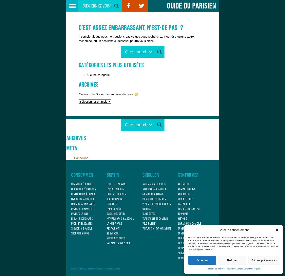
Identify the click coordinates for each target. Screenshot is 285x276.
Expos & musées (115, 189)
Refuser (232, 260)
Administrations (187, 189)
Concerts (112, 203)
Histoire (182, 218)
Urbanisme (184, 258)
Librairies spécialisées (83, 189)
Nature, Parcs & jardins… (120, 218)
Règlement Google (112, 269)
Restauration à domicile (84, 194)
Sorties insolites (116, 238)
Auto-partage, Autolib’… (155, 189)
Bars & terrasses (116, 194)
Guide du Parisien (191, 6)
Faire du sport (115, 208)
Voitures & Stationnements (156, 228)
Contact (98, 269)
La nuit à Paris (115, 223)
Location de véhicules (154, 198)
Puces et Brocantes (82, 223)
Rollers (146, 208)
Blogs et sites (186, 198)
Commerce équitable (82, 184)
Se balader (113, 233)
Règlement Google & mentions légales (243, 269)
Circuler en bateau (152, 194)
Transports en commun (155, 218)
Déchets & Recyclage (189, 208)
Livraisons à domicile (82, 198)
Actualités (184, 184)
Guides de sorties (116, 213)
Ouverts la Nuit (79, 213)
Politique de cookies (215, 269)
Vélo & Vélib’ (149, 223)
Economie (183, 213)
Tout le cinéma (115, 198)
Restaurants (114, 228)
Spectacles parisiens (118, 243)
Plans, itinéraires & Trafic (156, 203)
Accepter (202, 260)
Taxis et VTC (148, 213)
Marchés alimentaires (83, 203)
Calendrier (184, 203)
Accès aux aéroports (154, 184)
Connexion (81, 158)
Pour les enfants (116, 184)
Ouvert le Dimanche (81, 208)
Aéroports (184, 194)
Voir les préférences (264, 260)
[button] (277, 230)
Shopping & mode (80, 233)
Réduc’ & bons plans (82, 218)
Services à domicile (81, 228)
